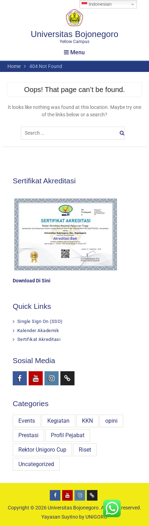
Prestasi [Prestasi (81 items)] (28, 435)
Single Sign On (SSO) (40, 321)
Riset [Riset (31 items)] (85, 449)
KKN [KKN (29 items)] (87, 420)
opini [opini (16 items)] (111, 420)
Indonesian (97, 4)
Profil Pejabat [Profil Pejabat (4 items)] (67, 435)
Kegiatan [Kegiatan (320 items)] (58, 420)
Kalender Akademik (38, 330)
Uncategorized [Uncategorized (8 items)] (36, 464)
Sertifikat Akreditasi (39, 339)
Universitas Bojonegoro (74, 34)
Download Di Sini (31, 280)
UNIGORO (96, 517)
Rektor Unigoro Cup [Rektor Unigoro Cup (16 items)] (42, 449)
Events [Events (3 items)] (26, 420)
